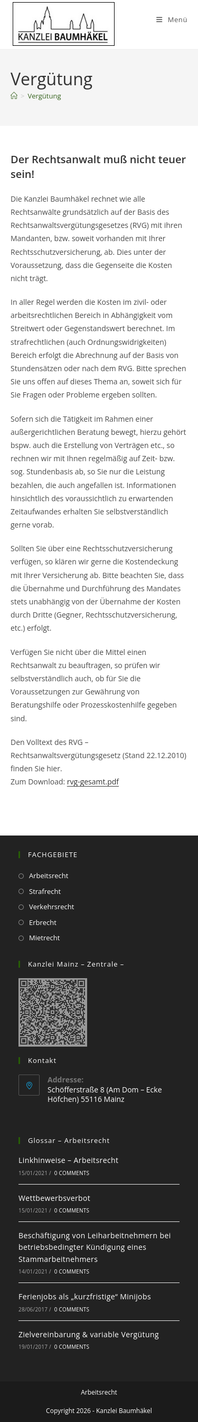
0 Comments (71, 1173)
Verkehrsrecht (51, 906)
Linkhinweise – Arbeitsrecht (68, 1160)
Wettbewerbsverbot (54, 1198)
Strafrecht (45, 891)
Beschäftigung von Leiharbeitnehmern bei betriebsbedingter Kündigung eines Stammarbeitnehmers (94, 1247)
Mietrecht (44, 937)
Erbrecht (42, 922)
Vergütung (44, 96)
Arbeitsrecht (48, 875)
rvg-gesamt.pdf (93, 782)
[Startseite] (14, 96)
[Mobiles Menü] (171, 19)
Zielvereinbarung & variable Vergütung (88, 1334)
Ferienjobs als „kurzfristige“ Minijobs (84, 1296)
